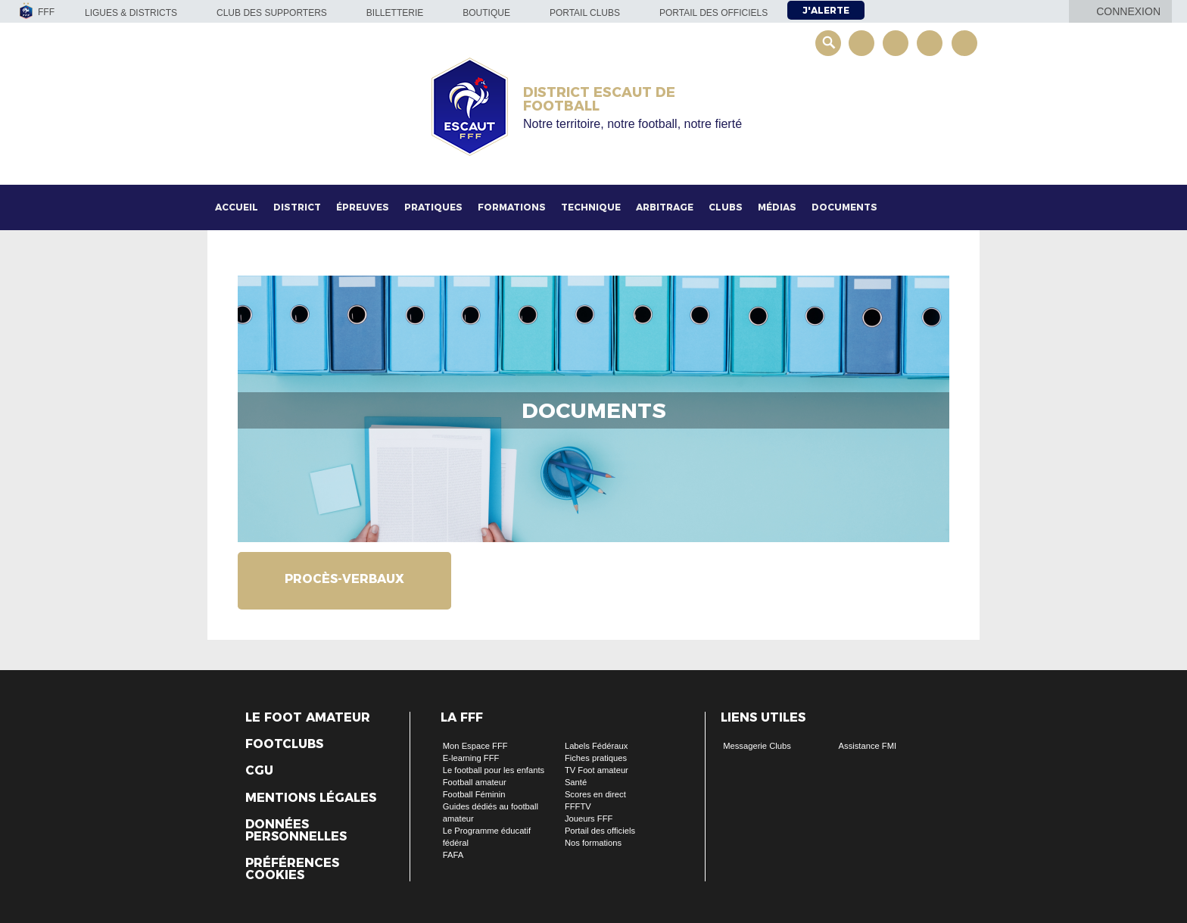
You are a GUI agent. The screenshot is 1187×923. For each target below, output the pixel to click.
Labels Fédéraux (596, 745)
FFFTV (578, 806)
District (297, 207)
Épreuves (362, 207)
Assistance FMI (867, 745)
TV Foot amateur (596, 770)
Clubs (726, 207)
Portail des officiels (713, 13)
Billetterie (394, 13)
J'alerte (825, 10)
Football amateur (474, 782)
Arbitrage (664, 207)
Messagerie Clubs (757, 745)
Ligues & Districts (131, 13)
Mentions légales (310, 798)
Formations (512, 207)
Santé (576, 782)
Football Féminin (474, 794)
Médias (777, 207)
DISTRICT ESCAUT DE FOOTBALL (599, 99)
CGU (259, 771)
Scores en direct (595, 794)
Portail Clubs (585, 13)
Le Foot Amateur (307, 718)
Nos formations (593, 842)
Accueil (236, 207)
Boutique (486, 13)
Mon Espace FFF (475, 745)
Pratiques (433, 207)
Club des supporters (272, 13)
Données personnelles (296, 831)
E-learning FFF (471, 757)
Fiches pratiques (596, 757)
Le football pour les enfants (493, 770)
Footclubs (284, 744)
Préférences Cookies (292, 869)
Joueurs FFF (588, 818)
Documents (844, 207)
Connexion (1128, 11)
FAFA (453, 854)
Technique (591, 207)
